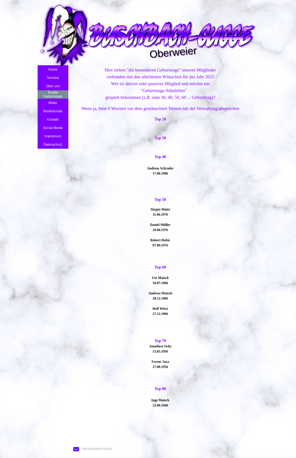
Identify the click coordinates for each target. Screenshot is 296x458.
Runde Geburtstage (52, 94)
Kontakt (53, 119)
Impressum (52, 136)
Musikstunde (53, 111)
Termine (53, 78)
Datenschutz (52, 144)
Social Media (53, 128)
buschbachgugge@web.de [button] (97, 448)
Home (52, 69)
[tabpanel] (160, 253)
